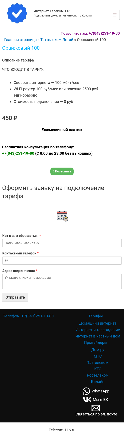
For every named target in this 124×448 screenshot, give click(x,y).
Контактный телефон (20, 253)
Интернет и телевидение (97, 329)
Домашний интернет (97, 323)
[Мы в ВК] (96, 399)
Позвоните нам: (90, 33)
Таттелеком (97, 362)
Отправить (15, 297)
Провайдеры (95, 342)
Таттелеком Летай (56, 39)
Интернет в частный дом (97, 336)
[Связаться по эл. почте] (95, 410)
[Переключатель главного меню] (115, 15)
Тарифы (96, 316)
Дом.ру (97, 349)
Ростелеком (98, 375)
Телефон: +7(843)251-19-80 (28, 315)
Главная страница (20, 39)
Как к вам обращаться (21, 236)
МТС (98, 356)
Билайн (98, 381)
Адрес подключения (19, 271)
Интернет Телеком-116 (52, 11)
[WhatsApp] (95, 391)
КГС (97, 368)
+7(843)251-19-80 (18, 153)
